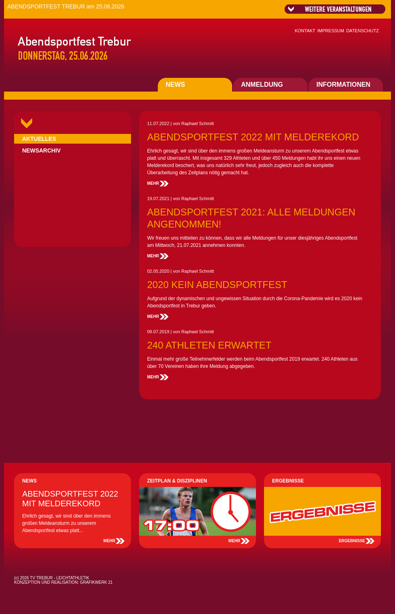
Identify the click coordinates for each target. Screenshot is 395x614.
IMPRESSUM (330, 30)
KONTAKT (305, 30)
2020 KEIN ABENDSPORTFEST (217, 284)
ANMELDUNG (262, 84)
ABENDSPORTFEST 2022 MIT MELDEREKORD (253, 137)
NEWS (175, 84)
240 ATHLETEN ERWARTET (209, 345)
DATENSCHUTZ (362, 30)
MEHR (153, 183)
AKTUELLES (39, 139)
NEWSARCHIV (41, 150)
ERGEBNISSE (352, 541)
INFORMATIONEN (343, 84)
